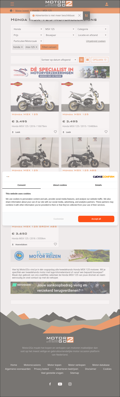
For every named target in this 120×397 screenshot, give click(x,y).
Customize (59, 219)
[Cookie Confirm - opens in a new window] (103, 176)
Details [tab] (98, 185)
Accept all (96, 219)
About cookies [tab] (60, 185)
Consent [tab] (21, 185)
